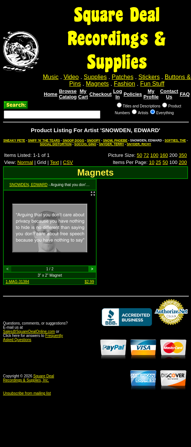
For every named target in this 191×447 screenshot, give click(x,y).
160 (164, 155)
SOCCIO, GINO (85, 144)
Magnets (97, 83)
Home (50, 94)
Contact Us (169, 94)
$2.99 (89, 282)
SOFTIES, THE (175, 140)
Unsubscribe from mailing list (27, 393)
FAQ (185, 94)
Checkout (101, 94)
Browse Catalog (68, 94)
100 (154, 155)
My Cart (83, 94)
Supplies (95, 77)
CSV (68, 162)
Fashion (124, 83)
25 (158, 162)
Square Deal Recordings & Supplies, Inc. (28, 378)
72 (146, 155)
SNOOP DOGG (73, 140)
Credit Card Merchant (171, 328)
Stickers (149, 77)
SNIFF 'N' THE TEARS (44, 140)
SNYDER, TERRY (111, 144)
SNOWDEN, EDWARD (28, 185)
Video (71, 77)
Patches (122, 77)
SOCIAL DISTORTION (56, 144)
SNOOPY (93, 140)
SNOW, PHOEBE (115, 140)
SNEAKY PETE (14, 140)
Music (51, 77)
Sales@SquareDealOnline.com (29, 331)
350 (183, 155)
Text (54, 162)
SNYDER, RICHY (139, 144)
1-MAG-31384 (17, 282)
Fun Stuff (152, 83)
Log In (117, 94)
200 (183, 162)
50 (139, 155)
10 (151, 162)
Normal (25, 162)
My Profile (150, 94)
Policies (133, 94)
